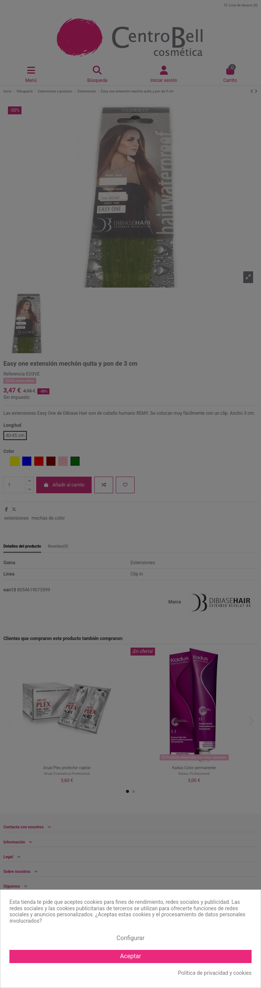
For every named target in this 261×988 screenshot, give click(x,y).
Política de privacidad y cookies (215, 973)
